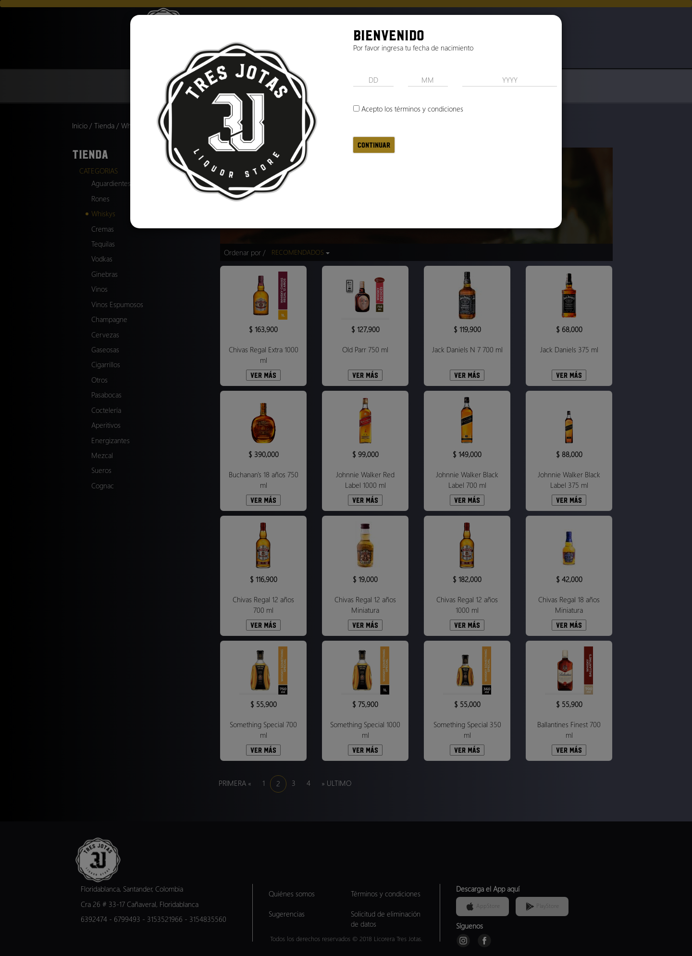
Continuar (374, 144)
